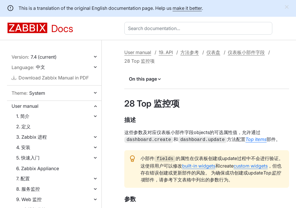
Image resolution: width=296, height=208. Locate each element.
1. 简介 (22, 116)
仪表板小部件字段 (246, 52)
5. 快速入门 (28, 158)
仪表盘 (213, 52)
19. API (166, 52)
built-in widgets (198, 165)
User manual (25, 106)
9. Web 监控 (29, 199)
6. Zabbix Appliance (37, 168)
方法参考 (189, 52)
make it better (187, 8)
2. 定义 (23, 126)
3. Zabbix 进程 (31, 137)
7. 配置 (23, 178)
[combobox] (199, 28)
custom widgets (251, 165)
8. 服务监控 (28, 189)
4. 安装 (23, 147)
